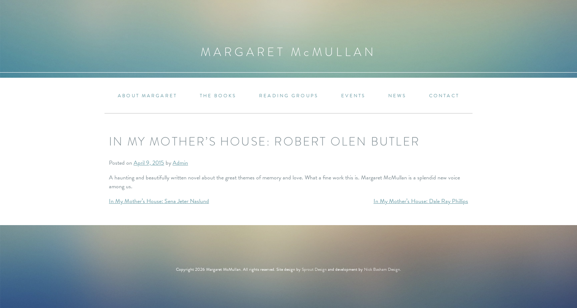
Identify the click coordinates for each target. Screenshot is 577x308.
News (397, 95)
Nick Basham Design (382, 269)
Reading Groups (288, 95)
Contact (444, 95)
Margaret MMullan (288, 52)
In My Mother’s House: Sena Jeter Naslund (159, 201)
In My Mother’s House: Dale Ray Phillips (421, 201)
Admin (180, 162)
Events (353, 95)
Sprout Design (314, 269)
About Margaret (147, 95)
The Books (218, 95)
